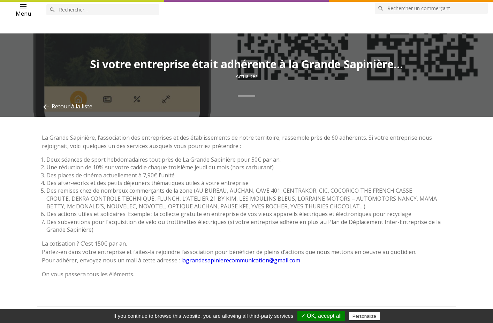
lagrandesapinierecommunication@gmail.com (240, 260)
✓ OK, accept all (321, 316)
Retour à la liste (67, 106)
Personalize (364, 316)
